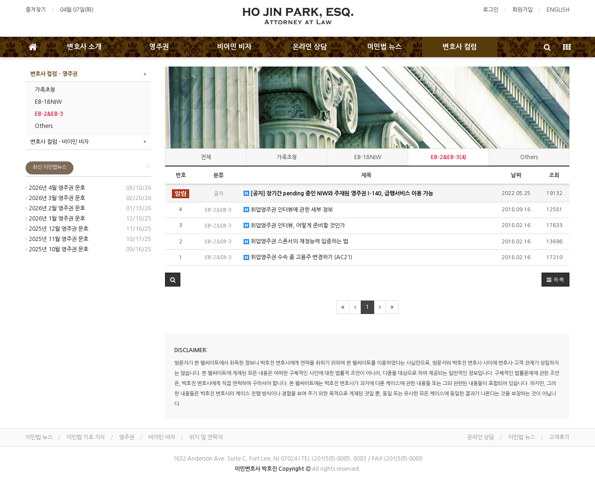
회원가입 (522, 10)
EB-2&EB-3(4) (448, 157)
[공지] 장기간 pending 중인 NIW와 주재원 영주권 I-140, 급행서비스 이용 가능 (338, 194)
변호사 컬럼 (460, 46)
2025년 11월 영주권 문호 (57, 239)
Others (529, 157)
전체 (206, 157)
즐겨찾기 (36, 10)
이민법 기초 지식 (85, 437)
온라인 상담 (309, 46)
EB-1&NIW (367, 157)
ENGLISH (558, 10)
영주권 (159, 46)
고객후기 (559, 437)
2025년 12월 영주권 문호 (57, 229)
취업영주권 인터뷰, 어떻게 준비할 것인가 (294, 226)
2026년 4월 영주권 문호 (55, 188)
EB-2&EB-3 (49, 114)
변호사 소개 (84, 46)
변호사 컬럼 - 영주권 (54, 74)
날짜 (516, 175)
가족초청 (287, 157)
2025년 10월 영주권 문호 (57, 249)
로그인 (490, 10)
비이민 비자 (234, 46)
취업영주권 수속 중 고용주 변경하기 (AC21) (298, 257)
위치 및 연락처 (206, 437)
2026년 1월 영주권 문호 (55, 218)
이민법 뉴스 (384, 46)
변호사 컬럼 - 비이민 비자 (59, 142)
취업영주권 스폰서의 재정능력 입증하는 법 (296, 242)
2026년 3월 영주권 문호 (55, 198)
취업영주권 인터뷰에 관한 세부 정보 (288, 210)
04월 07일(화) (76, 10)
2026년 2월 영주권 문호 (55, 208)
